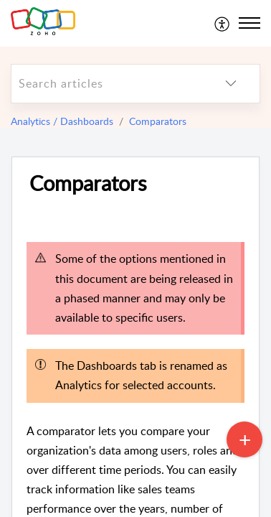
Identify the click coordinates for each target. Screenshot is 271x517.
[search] (106, 84)
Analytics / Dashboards (62, 121)
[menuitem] (222, 22)
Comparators (157, 121)
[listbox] (231, 84)
